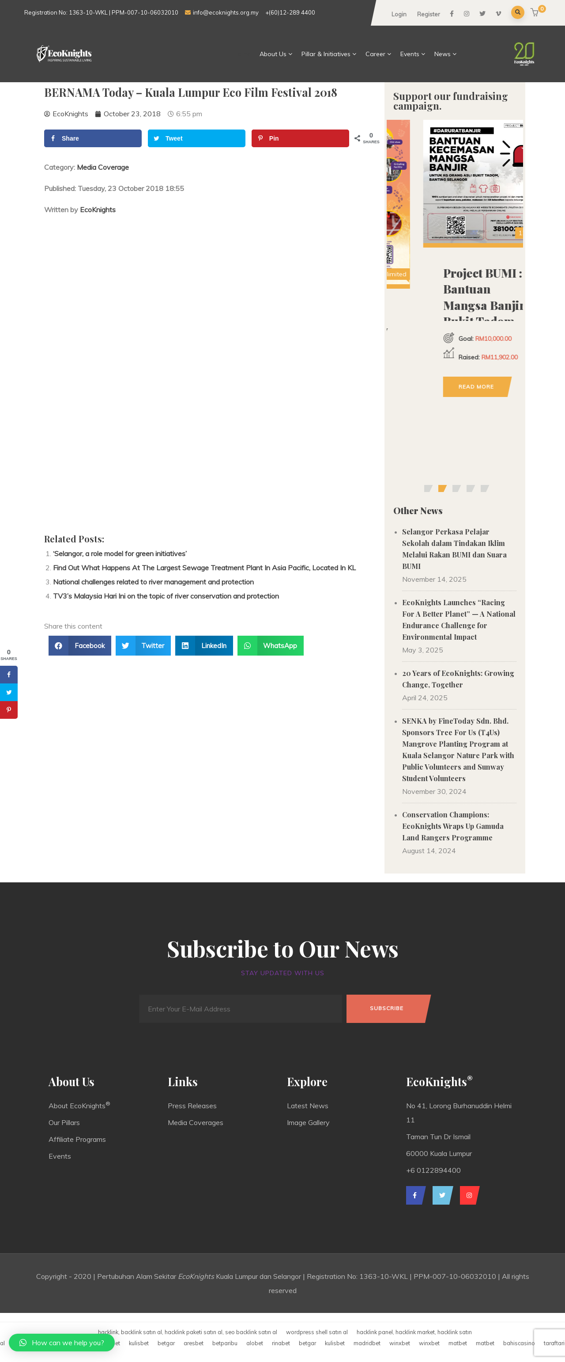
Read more (446, 427)
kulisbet (139, 1343)
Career (378, 54)
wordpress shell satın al (317, 1331)
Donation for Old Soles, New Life (453, 330)
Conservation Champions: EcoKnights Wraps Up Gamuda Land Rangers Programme (453, 826)
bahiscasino (519, 1343)
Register (428, 14)
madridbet (367, 1343)
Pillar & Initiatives (329, 54)
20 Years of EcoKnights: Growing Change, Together (458, 678)
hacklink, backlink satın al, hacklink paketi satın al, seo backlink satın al (187, 1331)
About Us (276, 54)
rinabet (281, 1343)
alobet (254, 1343)
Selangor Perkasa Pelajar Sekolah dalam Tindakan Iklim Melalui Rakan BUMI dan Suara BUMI (454, 549)
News (445, 54)
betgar (166, 1343)
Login (399, 14)
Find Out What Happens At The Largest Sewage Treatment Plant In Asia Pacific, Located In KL (204, 567)
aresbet (193, 1343)
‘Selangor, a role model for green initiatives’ (120, 553)
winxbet (399, 1343)
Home (242, 54)
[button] (536, 13)
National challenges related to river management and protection (153, 581)
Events (413, 54)
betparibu (224, 1343)
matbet (457, 1343)
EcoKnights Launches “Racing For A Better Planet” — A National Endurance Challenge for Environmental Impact (459, 619)
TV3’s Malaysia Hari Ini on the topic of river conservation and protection (166, 595)
